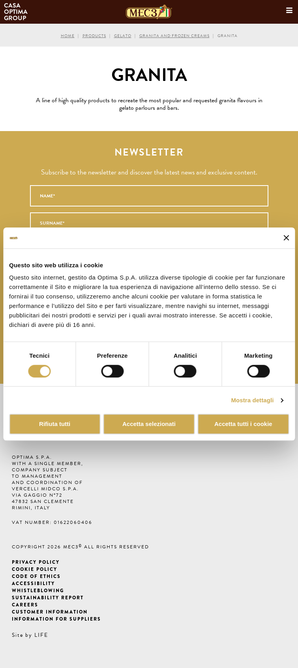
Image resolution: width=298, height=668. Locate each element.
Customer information (50, 611)
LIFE (41, 635)
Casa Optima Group (16, 11)
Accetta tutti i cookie (243, 424)
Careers (25, 604)
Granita (227, 36)
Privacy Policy (36, 562)
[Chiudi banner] (286, 238)
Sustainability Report (48, 597)
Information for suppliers (56, 619)
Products (94, 36)
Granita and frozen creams (174, 36)
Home (68, 36)
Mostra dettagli (252, 400)
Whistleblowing (38, 590)
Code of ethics (36, 576)
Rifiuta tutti (54, 424)
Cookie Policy (34, 569)
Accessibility (33, 583)
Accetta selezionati (149, 424)
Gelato (122, 36)
